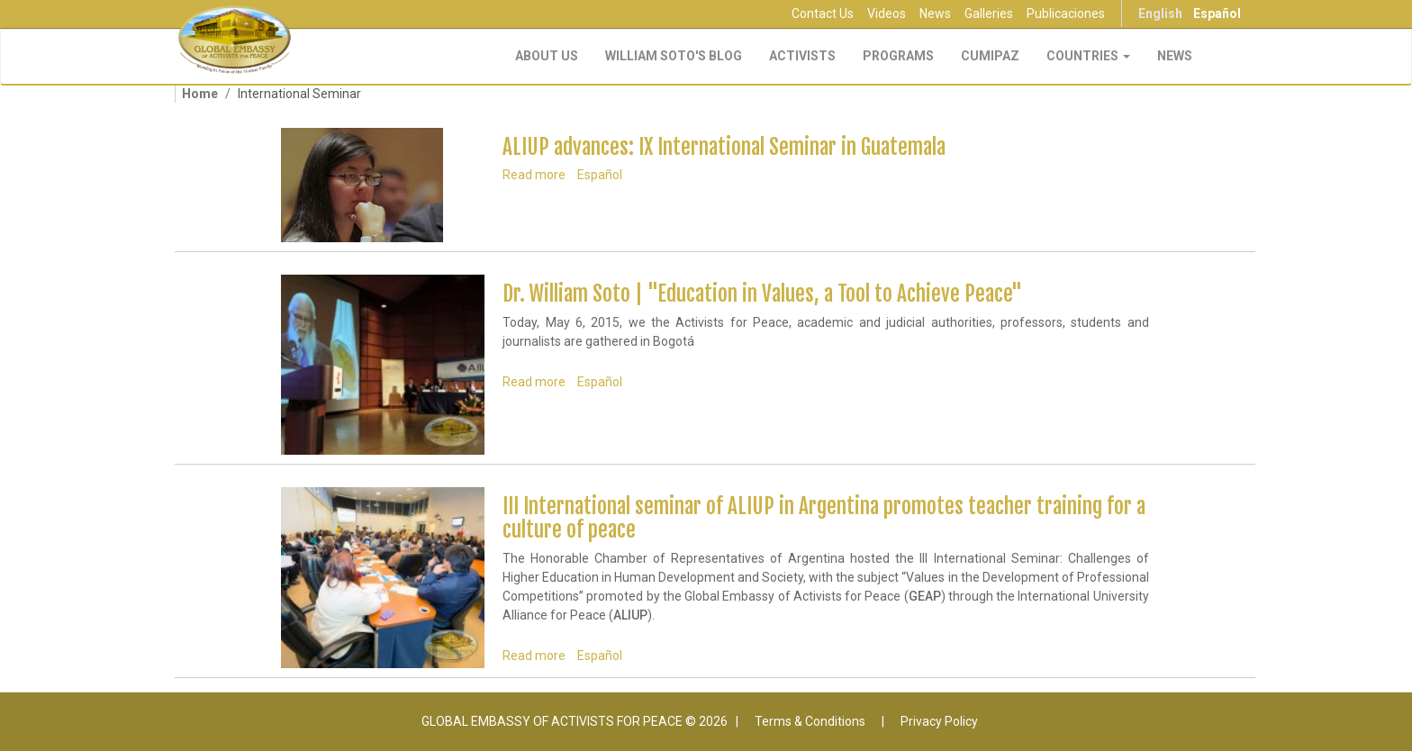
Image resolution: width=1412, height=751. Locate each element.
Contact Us (823, 13)
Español (1217, 13)
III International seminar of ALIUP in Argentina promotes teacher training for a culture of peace (823, 517)
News (935, 13)
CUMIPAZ (990, 56)
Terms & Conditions (810, 721)
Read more (534, 174)
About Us (546, 56)
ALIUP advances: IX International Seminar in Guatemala (724, 147)
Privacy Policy (939, 721)
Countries (1088, 56)
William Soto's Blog (673, 56)
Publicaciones (1066, 13)
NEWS (1174, 56)
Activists (802, 56)
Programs (898, 56)
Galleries (988, 13)
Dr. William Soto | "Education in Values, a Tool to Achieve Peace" (762, 294)
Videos (886, 13)
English (1160, 13)
